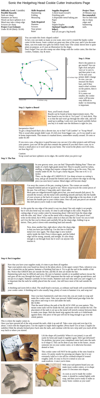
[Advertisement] (9, 96)
